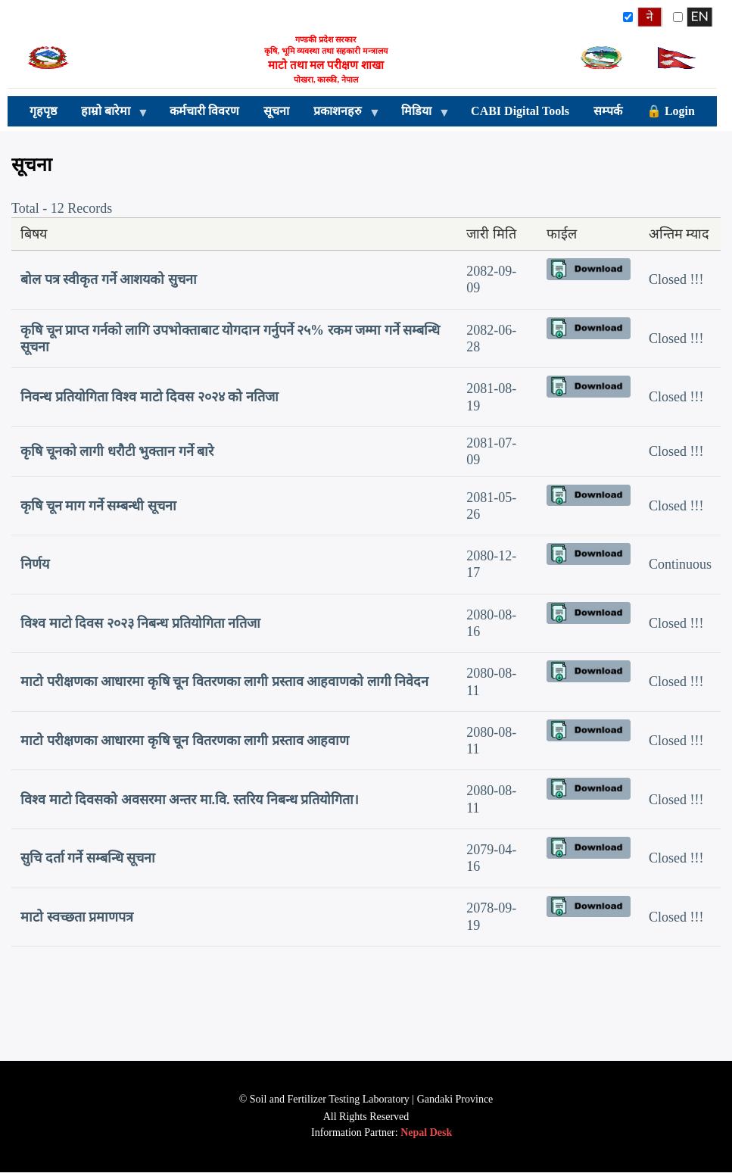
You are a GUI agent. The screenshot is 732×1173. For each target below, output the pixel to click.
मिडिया (419, 115)
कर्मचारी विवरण (204, 111)
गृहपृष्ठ (43, 111)
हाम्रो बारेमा (108, 115)
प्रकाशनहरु (340, 115)
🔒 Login (670, 111)
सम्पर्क (607, 111)
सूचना (276, 111)
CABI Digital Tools (520, 111)
